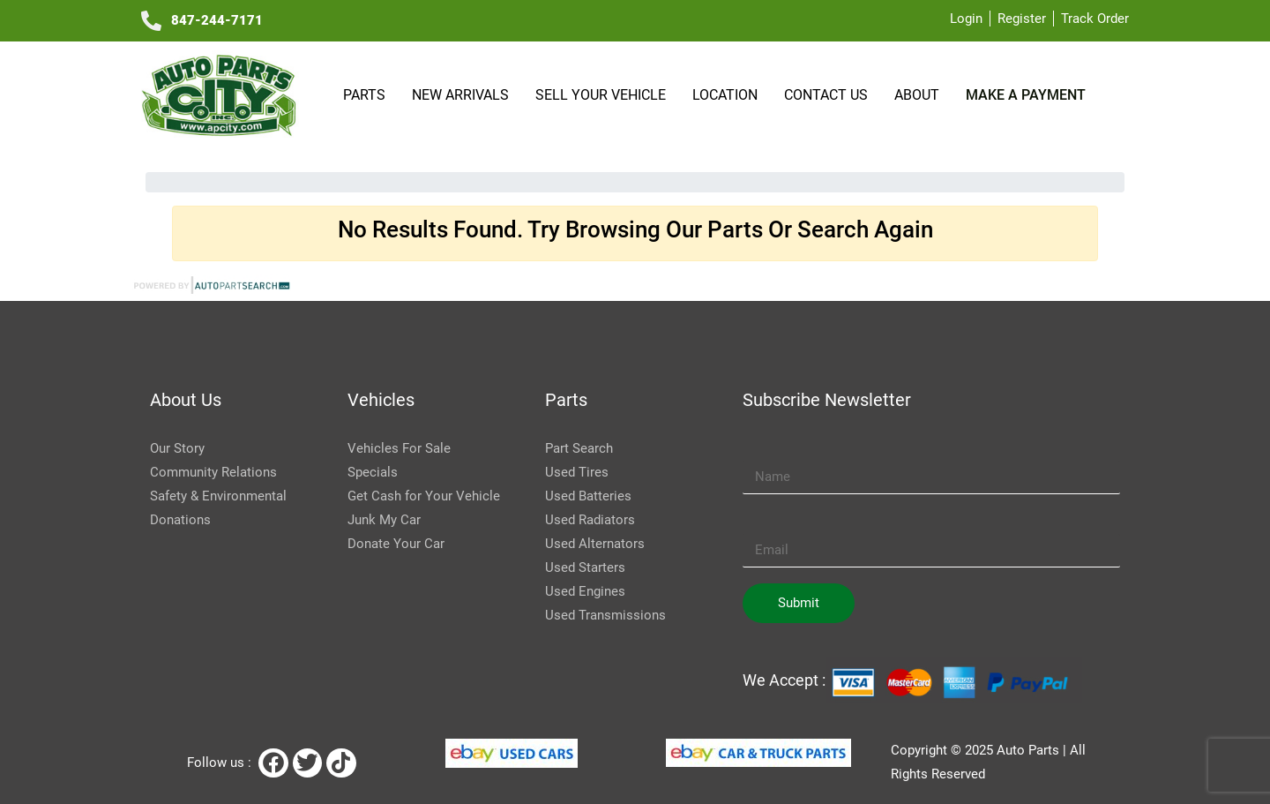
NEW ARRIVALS (463, 94)
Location (728, 94)
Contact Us (829, 94)
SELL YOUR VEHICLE (604, 94)
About (920, 94)
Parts (368, 94)
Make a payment (1025, 94)
